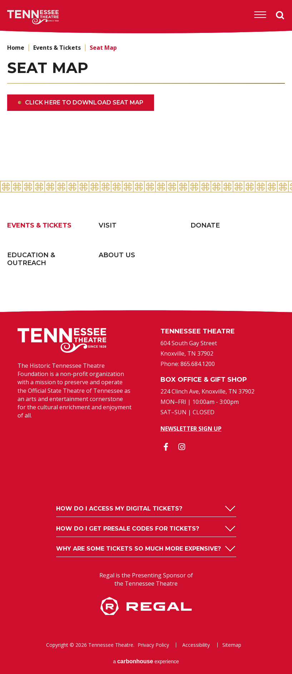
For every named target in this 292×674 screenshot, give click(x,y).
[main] (146, 107)
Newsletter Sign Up (191, 429)
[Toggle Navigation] (260, 15)
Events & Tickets (57, 48)
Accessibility (196, 645)
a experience (146, 661)
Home (15, 48)
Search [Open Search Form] (280, 15)
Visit (108, 225)
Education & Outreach (31, 259)
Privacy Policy (153, 645)
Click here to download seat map (84, 102)
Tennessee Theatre (22, 17)
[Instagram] (182, 446)
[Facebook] (165, 446)
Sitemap (231, 645)
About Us (117, 255)
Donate (205, 225)
